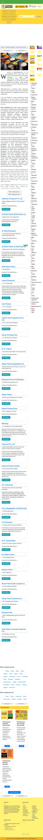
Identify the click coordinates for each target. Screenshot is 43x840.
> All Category (25, 811)
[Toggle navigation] (3, 2)
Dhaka (7, 696)
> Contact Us (25, 814)
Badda (21, 673)
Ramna (12, 684)
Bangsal (5, 676)
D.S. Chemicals (7, 485)
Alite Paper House (8, 267)
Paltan (10, 673)
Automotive (34, 95)
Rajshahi (14, 699)
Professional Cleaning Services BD (6, 723)
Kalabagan (17, 679)
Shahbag (24, 684)
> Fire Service (34, 812)
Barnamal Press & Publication (13, 380)
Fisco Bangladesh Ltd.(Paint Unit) (14, 508)
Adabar (16, 673)
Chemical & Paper (10, 47)
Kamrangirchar (7, 682)
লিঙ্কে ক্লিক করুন (24, 184)
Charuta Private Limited (10, 466)
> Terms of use (25, 815)
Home (2, 47)
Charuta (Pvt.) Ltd (8, 444)
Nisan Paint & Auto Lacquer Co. (13, 584)
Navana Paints (7, 570)
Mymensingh (6, 699)
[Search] (26, 16)
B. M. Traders (7, 349)
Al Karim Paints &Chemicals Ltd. (14, 214)
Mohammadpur (22, 682)
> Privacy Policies (35, 818)
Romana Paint (7, 612)
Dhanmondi (12, 687)
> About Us (25, 807)
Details (7, 746)
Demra (18, 676)
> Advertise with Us (26, 812)
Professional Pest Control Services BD (21, 723)
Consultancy (34, 140)
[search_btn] (34, 16)
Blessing (5, 423)
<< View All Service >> (14, 792)
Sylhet (24, 699)
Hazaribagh (25, 676)
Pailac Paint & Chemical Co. (12, 599)
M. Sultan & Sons (8, 555)
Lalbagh (14, 682)
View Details (6, 209)
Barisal (25, 696)
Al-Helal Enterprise (9, 231)
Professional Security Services (6, 762)
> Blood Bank (34, 808)
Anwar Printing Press (9, 335)
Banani (12, 671)
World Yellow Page (33, 310)
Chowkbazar (12, 676)
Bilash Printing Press (9, 408)
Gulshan (5, 673)
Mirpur (17, 671)
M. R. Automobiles (8, 541)
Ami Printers (6, 304)
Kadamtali (10, 679)
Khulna (12, 696)
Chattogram (18, 696)
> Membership (25, 810)
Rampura (18, 684)
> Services (24, 808)
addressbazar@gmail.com (9, 829)
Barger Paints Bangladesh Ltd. (13, 364)
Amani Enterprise (8, 280)
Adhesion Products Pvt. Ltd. (12, 199)
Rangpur (19, 699)
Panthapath (6, 684)
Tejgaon (5, 687)
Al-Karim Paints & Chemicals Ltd (14, 247)
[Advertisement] (21, 34)
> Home (24, 806)
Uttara (22, 671)
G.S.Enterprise (7, 522)
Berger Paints (7, 395)
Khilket (7, 671)
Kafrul (4, 679)
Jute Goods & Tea (33, 208)
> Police (33, 814)
